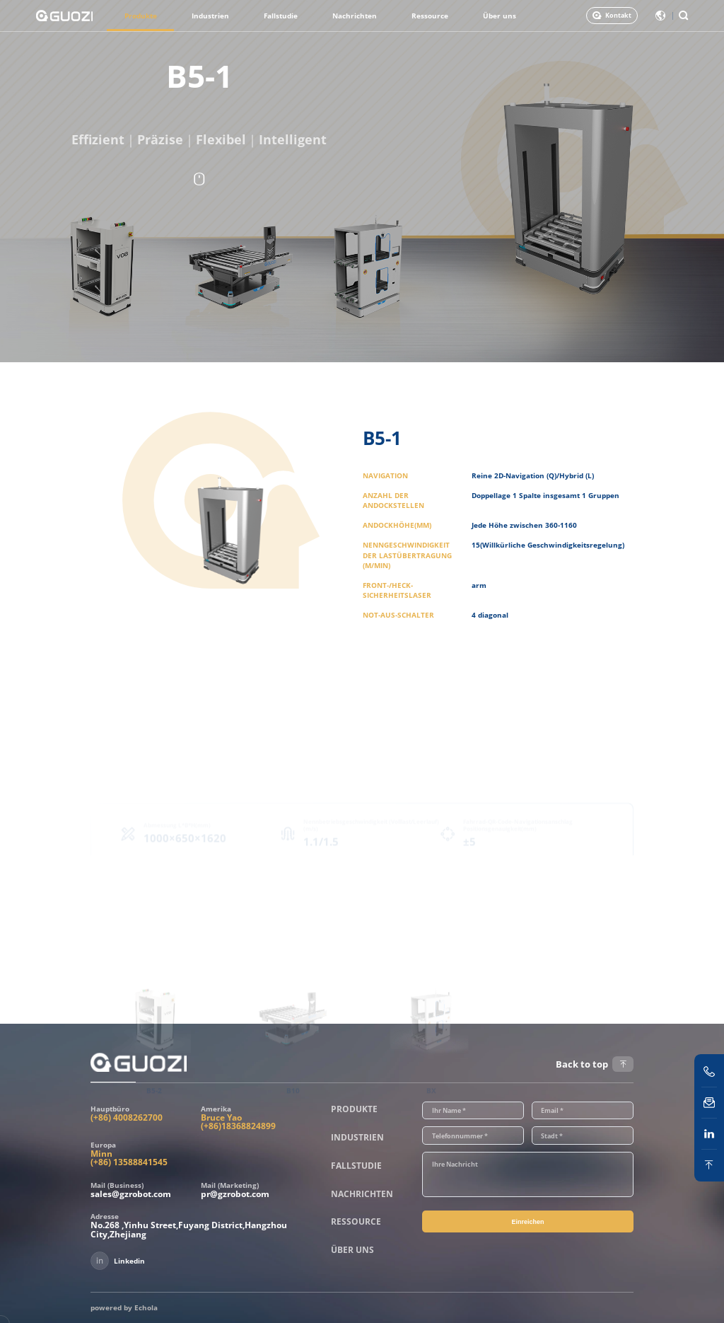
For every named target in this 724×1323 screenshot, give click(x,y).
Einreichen (528, 1221)
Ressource (429, 16)
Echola (146, 1307)
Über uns (499, 16)
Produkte (140, 16)
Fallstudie (281, 16)
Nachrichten (354, 16)
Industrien (210, 16)
